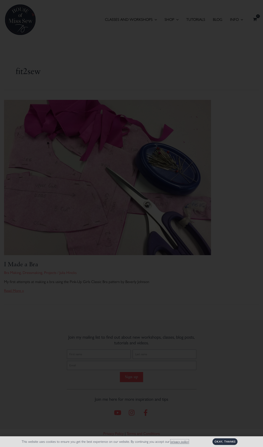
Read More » (14, 290)
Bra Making (12, 272)
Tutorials (195, 19)
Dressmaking (32, 272)
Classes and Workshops (131, 19)
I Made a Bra (21, 265)
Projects (50, 272)
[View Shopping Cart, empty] (255, 20)
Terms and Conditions (143, 433)
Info (236, 19)
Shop (172, 19)
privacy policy (180, 442)
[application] (155, 19)
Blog (217, 19)
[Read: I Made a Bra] (107, 177)
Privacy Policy (113, 433)
